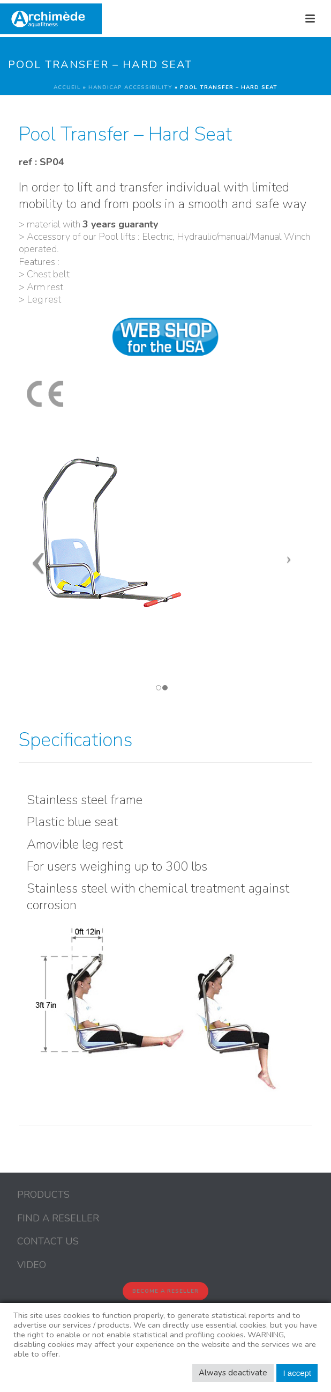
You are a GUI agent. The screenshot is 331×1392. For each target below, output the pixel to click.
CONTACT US (48, 1241)
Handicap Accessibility (130, 87)
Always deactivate (233, 1372)
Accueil (67, 87)
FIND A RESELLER (58, 1218)
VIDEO (31, 1264)
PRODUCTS (43, 1194)
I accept (297, 1373)
